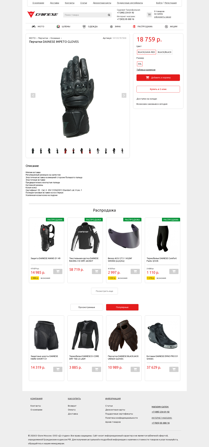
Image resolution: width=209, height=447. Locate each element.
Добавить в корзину (161, 77)
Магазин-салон (160, 407)
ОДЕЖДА (90, 26)
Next (124, 95)
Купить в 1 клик (158, 89)
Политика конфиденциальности (121, 418)
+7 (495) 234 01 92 (125, 12)
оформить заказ (162, 17)
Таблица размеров (146, 70)
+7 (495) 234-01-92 (160, 412)
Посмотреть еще (104, 291)
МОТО (38, 26)
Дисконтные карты (102, 3)
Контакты (69, 3)
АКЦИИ (171, 26)
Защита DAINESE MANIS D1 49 (45, 258)
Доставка (54, 3)
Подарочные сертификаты (130, 3)
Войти (159, 3)
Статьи (83, 3)
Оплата (71, 409)
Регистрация (171, 3)
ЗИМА (115, 26)
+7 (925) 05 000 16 (125, 19)
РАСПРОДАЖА (143, 26)
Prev (33, 95)
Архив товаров (113, 422)
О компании (38, 3)
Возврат (72, 406)
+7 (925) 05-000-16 (160, 423)
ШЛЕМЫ (63, 26)
